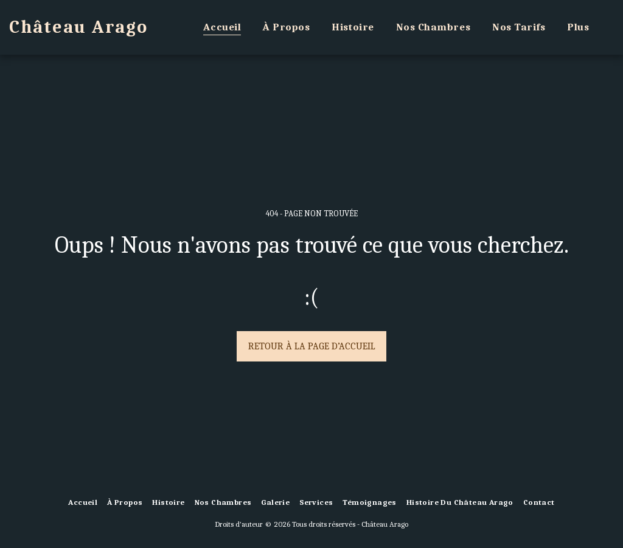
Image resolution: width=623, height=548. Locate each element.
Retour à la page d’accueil (311, 346)
